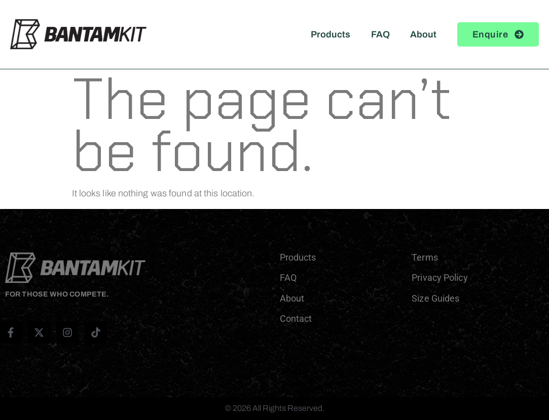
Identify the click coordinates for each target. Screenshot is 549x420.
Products (331, 34)
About (423, 34)
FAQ (380, 34)
